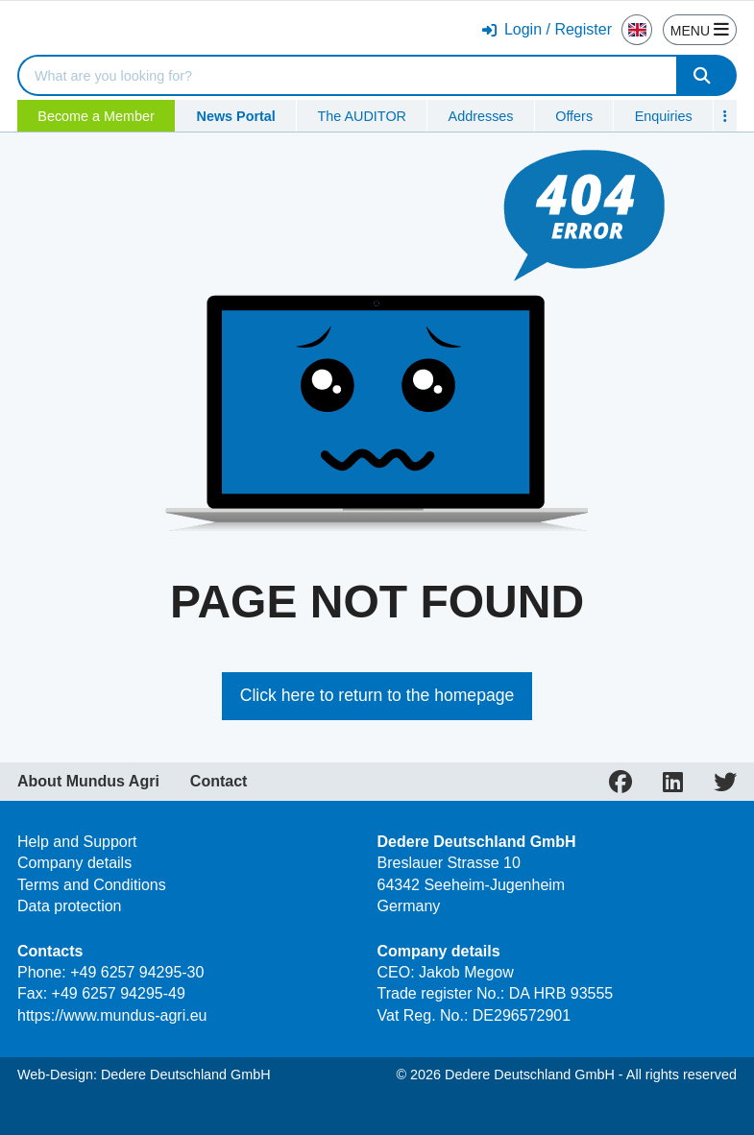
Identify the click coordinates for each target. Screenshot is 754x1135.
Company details (74, 863)
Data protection (69, 906)
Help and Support (77, 841)
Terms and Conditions (91, 885)
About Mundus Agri (88, 781)
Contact (219, 781)
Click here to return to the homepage (377, 695)
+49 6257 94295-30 (137, 972)
